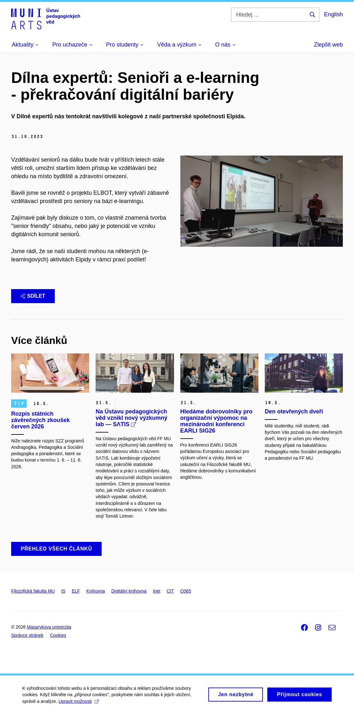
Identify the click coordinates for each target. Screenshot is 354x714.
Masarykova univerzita (49, 627)
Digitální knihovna (129, 591)
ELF (76, 591)
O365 (185, 591)
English (333, 14)
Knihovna (95, 591)
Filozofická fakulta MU (33, 591)
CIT (170, 591)
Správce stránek (27, 635)
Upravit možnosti (79, 703)
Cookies (58, 635)
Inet (156, 591)
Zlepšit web (328, 44)
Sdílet (33, 296)
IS (63, 591)
